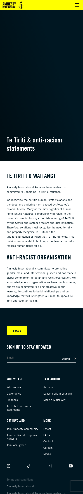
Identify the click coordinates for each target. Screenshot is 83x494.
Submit (66, 358)
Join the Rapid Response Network (22, 436)
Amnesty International (20, 486)
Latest (47, 429)
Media (47, 454)
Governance (14, 393)
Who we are (14, 387)
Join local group (16, 445)
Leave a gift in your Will (57, 393)
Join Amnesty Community (22, 429)
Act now (48, 387)
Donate (17, 330)
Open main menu (77, 5)
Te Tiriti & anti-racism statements (20, 407)
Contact (48, 441)
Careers (48, 447)
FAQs (46, 435)
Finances (12, 400)
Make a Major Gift (54, 400)
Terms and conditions (20, 479)
